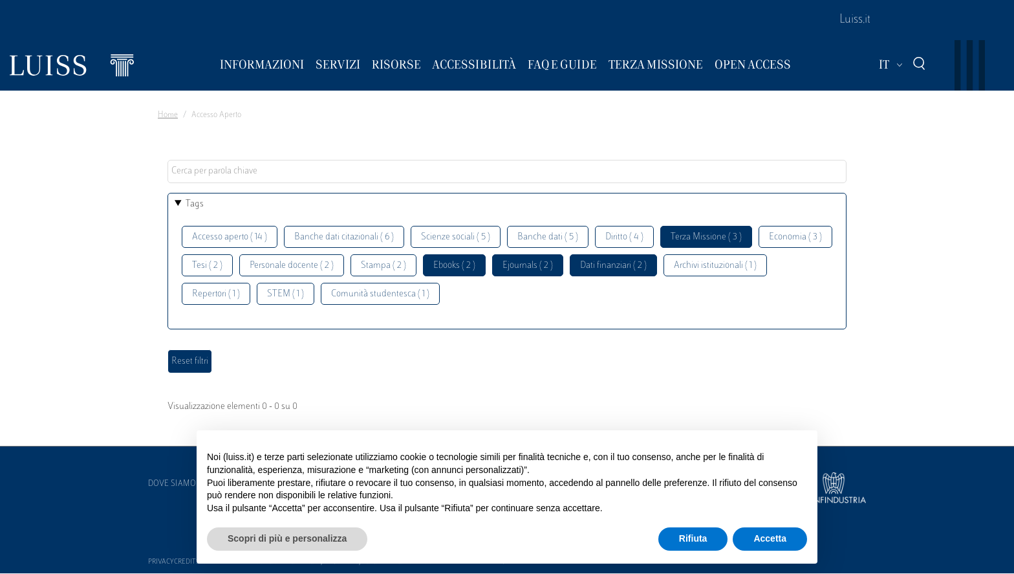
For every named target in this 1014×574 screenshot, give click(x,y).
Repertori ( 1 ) (216, 294)
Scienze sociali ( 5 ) (455, 237)
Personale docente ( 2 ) (292, 265)
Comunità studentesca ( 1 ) (380, 294)
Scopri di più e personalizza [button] (287, 538)
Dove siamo (172, 484)
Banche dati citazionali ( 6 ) (344, 237)
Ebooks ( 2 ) (454, 265)
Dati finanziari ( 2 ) (613, 265)
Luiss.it (854, 20)
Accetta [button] (769, 538)
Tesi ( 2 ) (207, 265)
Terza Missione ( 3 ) (706, 237)
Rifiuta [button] (693, 538)
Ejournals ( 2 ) (527, 265)
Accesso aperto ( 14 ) (229, 237)
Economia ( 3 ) (795, 237)
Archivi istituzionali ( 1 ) (715, 265)
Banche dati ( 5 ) (547, 237)
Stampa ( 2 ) (383, 265)
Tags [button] (195, 204)
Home (168, 115)
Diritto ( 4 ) (624, 237)
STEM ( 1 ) (285, 294)
